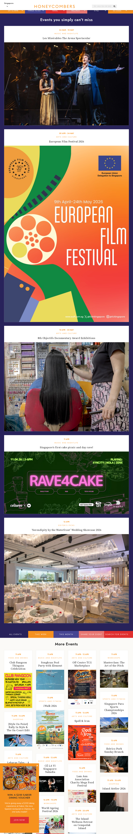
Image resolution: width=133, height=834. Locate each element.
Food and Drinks (18, 658)
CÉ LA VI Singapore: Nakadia (50, 769)
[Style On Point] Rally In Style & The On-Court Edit (18, 727)
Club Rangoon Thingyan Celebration (18, 666)
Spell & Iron (82, 721)
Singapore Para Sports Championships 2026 (114, 708)
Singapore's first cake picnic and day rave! (66, 447)
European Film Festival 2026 (66, 141)
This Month (66, 634)
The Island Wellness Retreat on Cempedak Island (82, 823)
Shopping (18, 719)
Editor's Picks (66, 525)
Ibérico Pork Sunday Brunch (114, 750)
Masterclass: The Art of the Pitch (114, 664)
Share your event (91, 634)
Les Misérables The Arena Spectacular (66, 38)
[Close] (37, 765)
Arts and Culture (66, 137)
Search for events (116, 634)
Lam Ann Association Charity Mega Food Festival (82, 780)
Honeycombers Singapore (54, 6)
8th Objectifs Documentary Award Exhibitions (66, 338)
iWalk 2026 (50, 706)
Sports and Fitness (50, 701)
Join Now (19, 820)
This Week (41, 634)
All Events (15, 634)
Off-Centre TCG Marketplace (82, 664)
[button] (23, 10)
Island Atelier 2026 (114, 788)
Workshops (114, 658)
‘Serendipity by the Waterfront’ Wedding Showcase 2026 (66, 530)
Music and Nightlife (66, 33)
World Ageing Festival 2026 (50, 809)
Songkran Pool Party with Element (50, 664)
